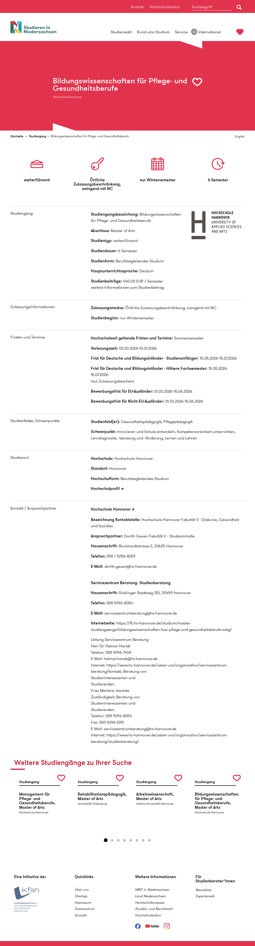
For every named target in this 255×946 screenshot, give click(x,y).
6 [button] (137, 840)
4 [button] (125, 840)
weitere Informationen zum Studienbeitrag (127, 287)
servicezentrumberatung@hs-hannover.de (140, 613)
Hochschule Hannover (111, 509)
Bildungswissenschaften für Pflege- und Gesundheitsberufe (90, 136)
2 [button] (112, 840)
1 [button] (106, 840)
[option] (127, 86)
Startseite (16, 136)
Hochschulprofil (105, 488)
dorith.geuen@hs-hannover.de (130, 566)
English (240, 136)
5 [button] (131, 840)
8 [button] (149, 840)
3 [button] (118, 840)
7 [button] (143, 840)
